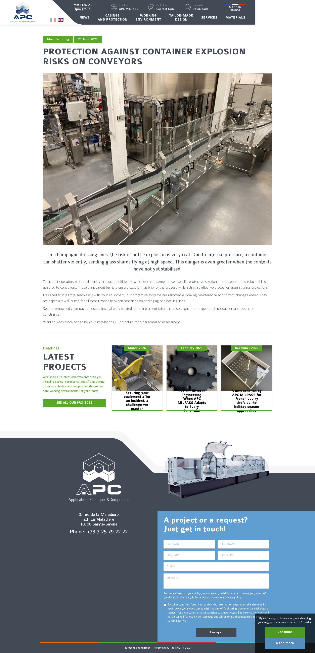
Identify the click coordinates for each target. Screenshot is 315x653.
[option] (137, 378)
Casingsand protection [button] (142, 19)
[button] (158, 8)
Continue (285, 632)
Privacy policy (161, 647)
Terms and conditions (137, 647)
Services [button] (239, 19)
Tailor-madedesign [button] (211, 19)
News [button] (114, 19)
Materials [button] (265, 19)
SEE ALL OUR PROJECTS (74, 402)
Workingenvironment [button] (178, 19)
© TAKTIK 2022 (181, 647)
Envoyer (216, 632)
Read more (285, 643)
